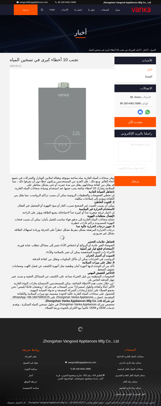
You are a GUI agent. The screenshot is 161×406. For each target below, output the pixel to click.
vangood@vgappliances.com (32, 2)
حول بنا (91, 9)
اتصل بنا (78, 9)
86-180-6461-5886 (65, 2)
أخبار (145, 50)
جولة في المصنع (30, 362)
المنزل (153, 50)
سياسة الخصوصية (31, 388)
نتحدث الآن (135, 122)
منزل (117, 9)
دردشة (26, 9)
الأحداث (64, 9)
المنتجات (105, 9)
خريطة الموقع (30, 381)
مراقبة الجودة (31, 369)
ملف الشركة (31, 356)
